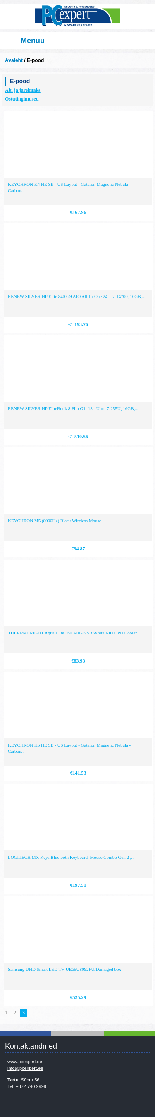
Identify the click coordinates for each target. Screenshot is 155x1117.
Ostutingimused (21, 99)
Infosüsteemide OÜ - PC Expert (77, 16)
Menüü (33, 40)
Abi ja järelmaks (23, 90)
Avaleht (14, 60)
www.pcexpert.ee (24, 1061)
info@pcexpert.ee (25, 1068)
